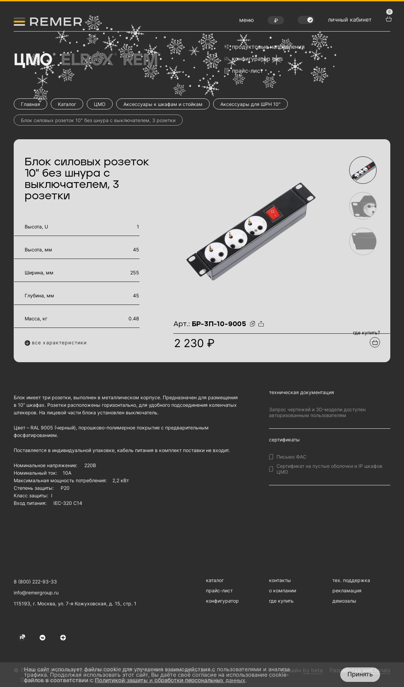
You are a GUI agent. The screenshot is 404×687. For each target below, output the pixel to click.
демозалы (344, 601)
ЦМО (34, 60)
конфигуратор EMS (253, 58)
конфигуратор (222, 601)
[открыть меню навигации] (246, 21)
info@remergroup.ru (36, 592)
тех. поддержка (351, 580)
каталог (215, 580)
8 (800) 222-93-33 (35, 581)
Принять (360, 674)
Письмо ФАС (291, 457)
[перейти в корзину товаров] (387, 18)
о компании (282, 590)
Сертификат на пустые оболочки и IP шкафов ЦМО (329, 469)
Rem (141, 60)
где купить (281, 601)
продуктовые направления (264, 46)
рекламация (347, 590)
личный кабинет (350, 19)
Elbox (88, 60)
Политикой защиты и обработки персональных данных (170, 680)
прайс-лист (243, 70)
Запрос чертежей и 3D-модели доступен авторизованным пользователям (317, 412)
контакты (280, 580)
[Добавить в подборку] (375, 342)
